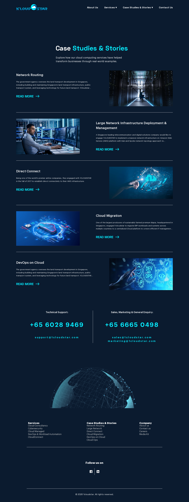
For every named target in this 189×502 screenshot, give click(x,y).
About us (144, 426)
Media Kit (144, 434)
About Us (92, 7)
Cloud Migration (109, 215)
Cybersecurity (35, 428)
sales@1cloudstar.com (132, 337)
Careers (143, 431)
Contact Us (166, 7)
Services (34, 423)
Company (145, 423)
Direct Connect (28, 171)
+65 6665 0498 (132, 325)
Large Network (94, 428)
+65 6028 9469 (57, 325)
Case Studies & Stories (102, 423)
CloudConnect (35, 437)
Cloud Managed (36, 431)
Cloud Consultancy (38, 426)
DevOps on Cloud (30, 262)
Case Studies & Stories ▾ (138, 7)
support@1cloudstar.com (57, 337)
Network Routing (29, 75)
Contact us (145, 428)
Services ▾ (110, 7)
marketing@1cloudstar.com (132, 341)
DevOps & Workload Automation (45, 434)
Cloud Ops (92, 440)
